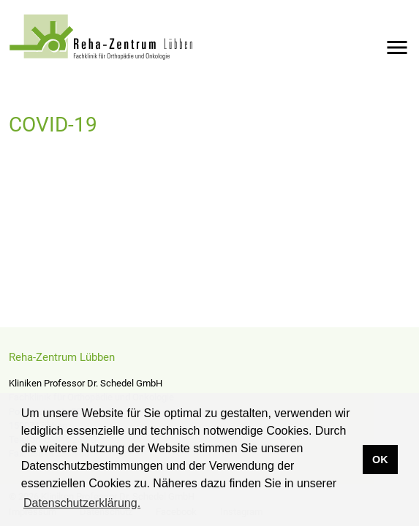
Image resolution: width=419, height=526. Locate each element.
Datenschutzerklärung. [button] (81, 503)
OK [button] (380, 459)
